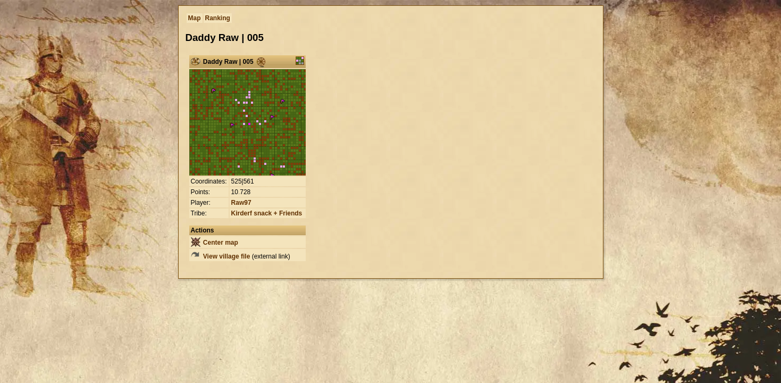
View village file (220, 256)
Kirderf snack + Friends (267, 213)
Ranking (217, 18)
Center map (214, 242)
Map (194, 18)
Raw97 (241, 202)
